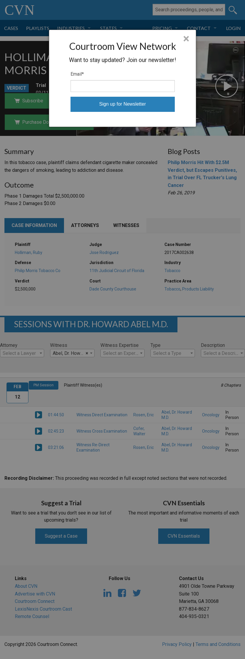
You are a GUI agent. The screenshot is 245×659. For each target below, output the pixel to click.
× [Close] (186, 39)
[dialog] (122, 78)
